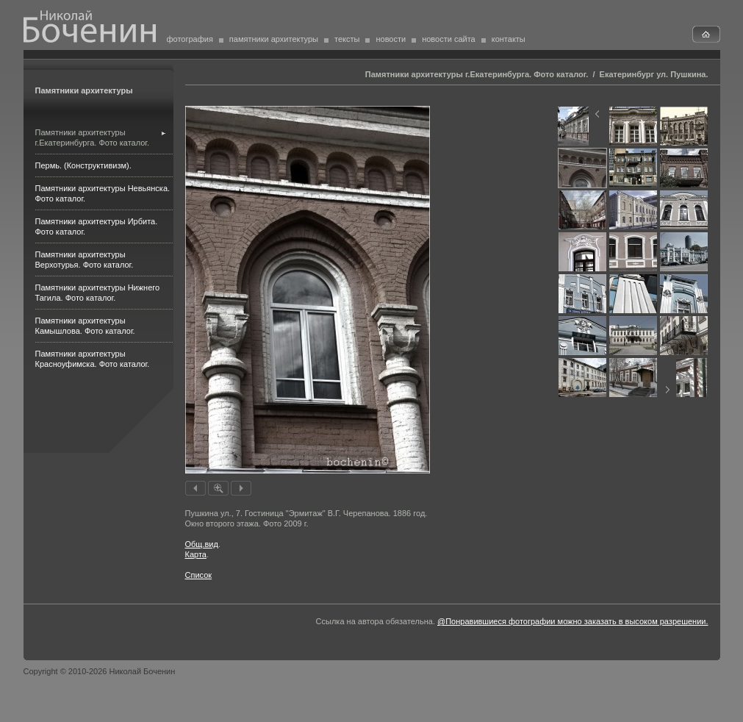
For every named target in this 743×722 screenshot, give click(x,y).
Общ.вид (201, 544)
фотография (190, 39)
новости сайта (448, 39)
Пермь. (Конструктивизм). (83, 165)
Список (198, 575)
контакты (508, 39)
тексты (346, 39)
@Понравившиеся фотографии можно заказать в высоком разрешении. (572, 621)
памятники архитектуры (273, 39)
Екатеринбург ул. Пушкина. (654, 74)
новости (391, 39)
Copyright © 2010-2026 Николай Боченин (100, 671)
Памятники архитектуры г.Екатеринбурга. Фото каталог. (476, 74)
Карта (196, 554)
